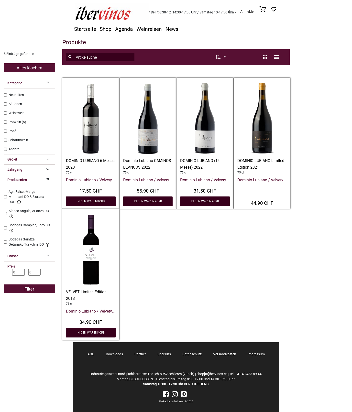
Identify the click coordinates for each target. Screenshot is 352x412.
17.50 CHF (90, 190)
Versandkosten (224, 354)
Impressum (256, 354)
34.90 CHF (90, 321)
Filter (29, 289)
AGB (91, 354)
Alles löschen (29, 67)
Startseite (85, 29)
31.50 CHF (205, 190)
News (171, 29)
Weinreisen (149, 29)
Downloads (114, 354)
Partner (140, 354)
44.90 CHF (262, 202)
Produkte (74, 42)
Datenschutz (192, 354)
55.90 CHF (148, 190)
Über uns (164, 354)
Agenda (124, 29)
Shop (232, 11)
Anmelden (247, 11)
